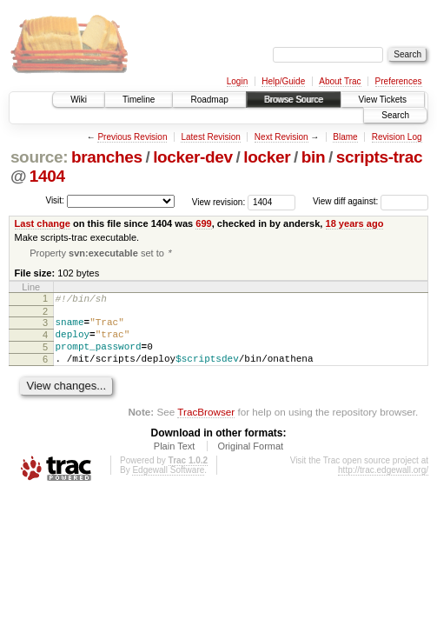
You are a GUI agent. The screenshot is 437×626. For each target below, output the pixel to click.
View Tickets (383, 99)
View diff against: (370, 201)
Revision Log (397, 137)
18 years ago (355, 223)
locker (266, 157)
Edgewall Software (168, 484)
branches (106, 157)
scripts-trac (379, 157)
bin (313, 157)
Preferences (398, 81)
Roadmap (209, 99)
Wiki (78, 99)
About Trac (340, 81)
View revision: (219, 201)
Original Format (250, 461)
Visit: (54, 200)
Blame (345, 137)
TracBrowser (206, 426)
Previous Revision (132, 137)
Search (395, 115)
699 (203, 223)
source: (39, 157)
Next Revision (281, 137)
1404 (47, 176)
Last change (42, 223)
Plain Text (174, 461)
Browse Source (293, 99)
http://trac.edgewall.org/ (383, 484)
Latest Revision (210, 137)
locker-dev (193, 157)
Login (237, 81)
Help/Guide (283, 81)
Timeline (138, 99)
